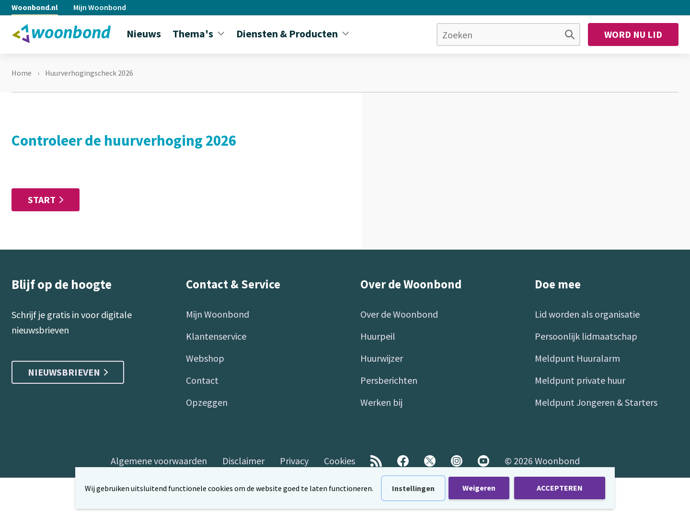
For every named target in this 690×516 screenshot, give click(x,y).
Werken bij (381, 402)
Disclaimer (243, 461)
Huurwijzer (381, 358)
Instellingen (413, 488)
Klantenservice (216, 336)
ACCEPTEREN (560, 488)
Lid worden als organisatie (587, 314)
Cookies (339, 461)
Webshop (205, 358)
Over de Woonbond (399, 314)
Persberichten (388, 380)
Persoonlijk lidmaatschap (586, 336)
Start (42, 200)
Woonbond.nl (35, 7)
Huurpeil (377, 336)
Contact (202, 380)
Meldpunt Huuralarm (577, 358)
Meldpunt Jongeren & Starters (596, 402)
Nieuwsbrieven (68, 372)
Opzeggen (207, 402)
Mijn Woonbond (99, 7)
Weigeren (478, 488)
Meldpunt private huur (580, 380)
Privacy (294, 461)
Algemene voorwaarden (159, 461)
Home (22, 73)
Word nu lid (633, 34)
